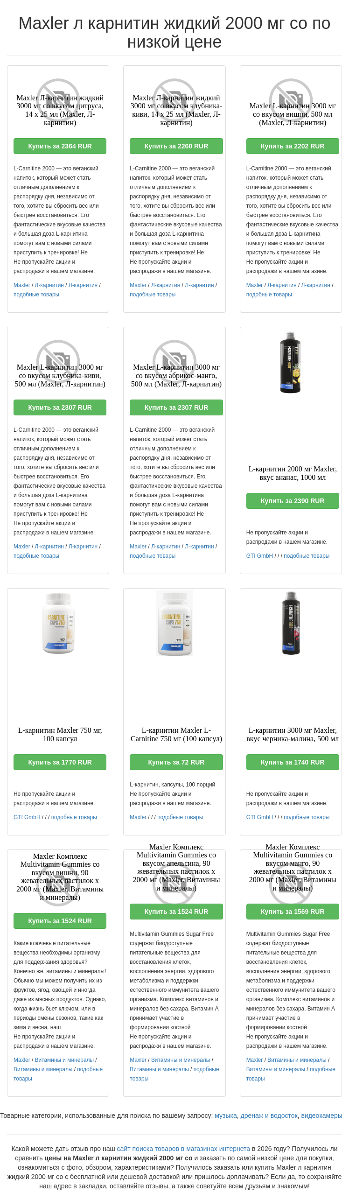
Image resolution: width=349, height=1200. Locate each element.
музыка (226, 1115)
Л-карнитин (49, 285)
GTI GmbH (259, 556)
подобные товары (36, 294)
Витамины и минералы (64, 1060)
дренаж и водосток (269, 1115)
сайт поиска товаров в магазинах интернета (184, 1148)
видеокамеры (321, 1115)
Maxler (22, 285)
